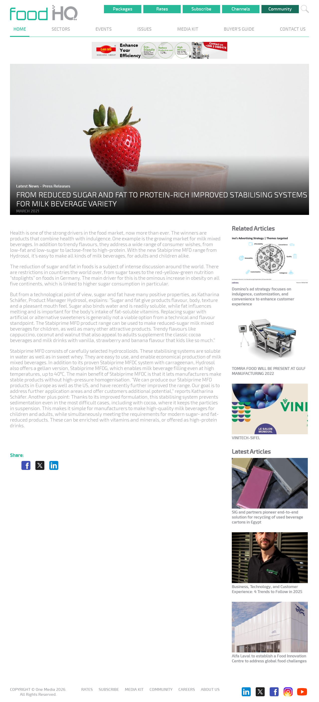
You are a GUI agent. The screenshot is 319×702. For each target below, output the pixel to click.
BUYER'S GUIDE (239, 29)
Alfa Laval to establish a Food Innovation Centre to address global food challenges (269, 659)
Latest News (28, 186)
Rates (162, 9)
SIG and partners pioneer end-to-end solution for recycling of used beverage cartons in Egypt (267, 517)
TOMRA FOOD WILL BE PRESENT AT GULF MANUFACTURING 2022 (269, 371)
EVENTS (103, 29)
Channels (241, 9)
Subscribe (201, 9)
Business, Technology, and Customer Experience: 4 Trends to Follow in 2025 (267, 589)
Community (280, 9)
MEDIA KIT (187, 29)
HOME (19, 29)
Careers (186, 689)
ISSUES (144, 29)
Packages (122, 9)
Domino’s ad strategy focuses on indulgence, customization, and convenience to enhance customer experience (263, 297)
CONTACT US (293, 29)
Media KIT (134, 689)
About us (210, 689)
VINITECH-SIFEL (246, 438)
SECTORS (61, 29)
